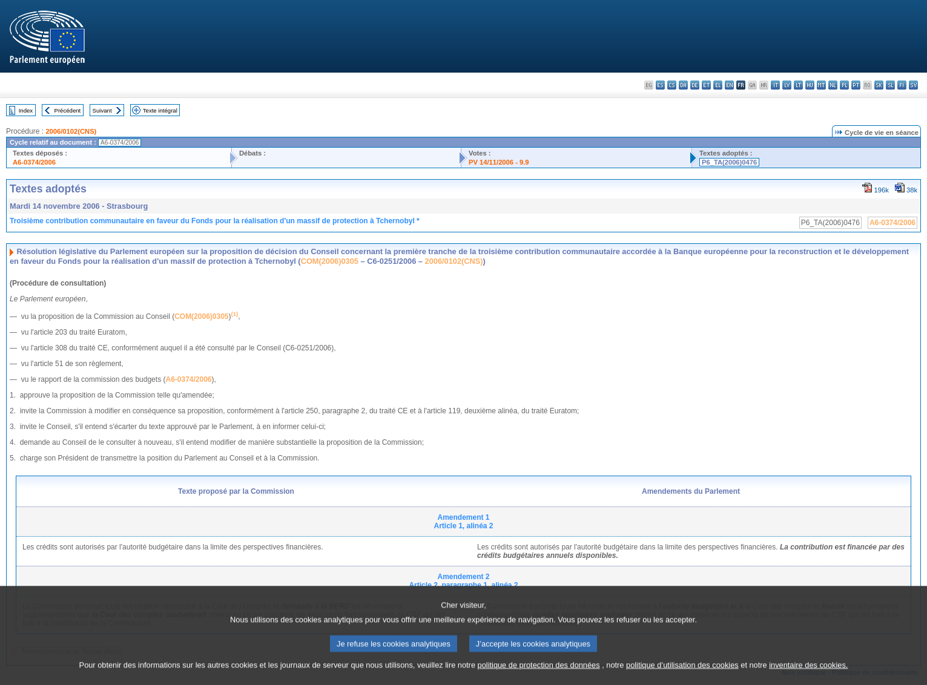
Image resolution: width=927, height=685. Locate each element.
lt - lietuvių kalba (798, 85)
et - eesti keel (706, 85)
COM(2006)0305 (329, 261)
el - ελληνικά (717, 85)
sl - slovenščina (890, 85)
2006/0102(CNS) (70, 131)
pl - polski (844, 85)
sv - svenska (913, 85)
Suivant (102, 110)
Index (26, 110)
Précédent (67, 110)
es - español (660, 85)
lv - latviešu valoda (786, 85)
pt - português (855, 85)
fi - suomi (901, 85)
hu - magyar (809, 85)
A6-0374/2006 (34, 162)
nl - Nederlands (832, 85)
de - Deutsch (694, 85)
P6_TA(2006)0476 (729, 162)
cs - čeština (671, 85)
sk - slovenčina (878, 85)
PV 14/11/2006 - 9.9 (499, 162)
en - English (729, 85)
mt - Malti (821, 85)
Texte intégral (160, 110)
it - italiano (775, 85)
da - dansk (683, 85)
